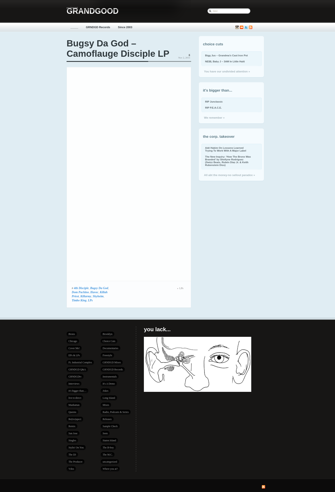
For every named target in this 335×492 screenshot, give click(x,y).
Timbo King (79, 300)
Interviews (74, 383)
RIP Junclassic (214, 101)
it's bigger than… (77, 390)
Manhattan (74, 404)
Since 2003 (125, 27)
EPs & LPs (74, 355)
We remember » (214, 117)
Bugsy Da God (99, 288)
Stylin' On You (76, 447)
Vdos (71, 468)
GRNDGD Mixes (112, 362)
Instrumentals (110, 376)
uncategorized (110, 461)
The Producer (75, 461)
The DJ (72, 454)
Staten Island (109, 440)
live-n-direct (75, 397)
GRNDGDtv (75, 376)
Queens (72, 412)
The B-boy (108, 447)
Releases (107, 419)
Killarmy (85, 296)
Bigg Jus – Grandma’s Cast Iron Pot (226, 55)
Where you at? (110, 468)
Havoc (94, 292)
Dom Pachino (80, 292)
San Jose (73, 433)
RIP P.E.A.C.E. (213, 107)
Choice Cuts (109, 341)
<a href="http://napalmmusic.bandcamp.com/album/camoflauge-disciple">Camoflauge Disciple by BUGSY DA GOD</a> (125, 173)
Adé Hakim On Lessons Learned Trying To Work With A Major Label (225, 149)
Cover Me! (74, 348)
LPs (90, 300)
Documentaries (110, 348)
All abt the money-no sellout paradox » (229, 175)
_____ (74, 27)
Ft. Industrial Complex (80, 362)
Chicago (73, 341)
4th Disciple (81, 288)
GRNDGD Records (98, 27)
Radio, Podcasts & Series (116, 412)
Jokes (105, 390)
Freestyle (107, 355)
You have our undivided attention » (227, 71)
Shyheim (98, 296)
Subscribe (250, 27)
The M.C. (108, 454)
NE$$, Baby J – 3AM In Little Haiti (225, 61)
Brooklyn (107, 334)
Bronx (72, 334)
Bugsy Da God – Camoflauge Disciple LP (118, 48)
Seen (105, 433)
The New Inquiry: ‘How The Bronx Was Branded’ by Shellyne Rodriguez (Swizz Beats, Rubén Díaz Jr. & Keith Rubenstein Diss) (228, 160)
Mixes (106, 404)
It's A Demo (109, 383)
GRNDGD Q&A (77, 369)
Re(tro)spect (75, 419)
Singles (72, 440)
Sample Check (110, 426)
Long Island (109, 397)
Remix (72, 426)
